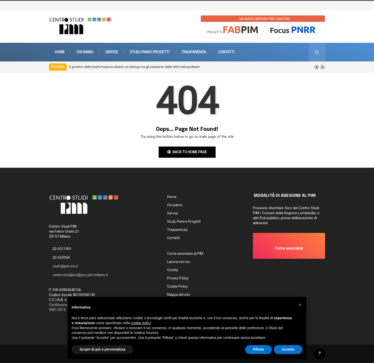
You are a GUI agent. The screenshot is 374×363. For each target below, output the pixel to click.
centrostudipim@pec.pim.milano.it (80, 275)
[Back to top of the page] (320, 353)
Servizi (111, 52)
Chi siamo (85, 52)
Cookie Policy (177, 286)
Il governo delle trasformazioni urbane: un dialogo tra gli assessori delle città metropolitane (134, 67)
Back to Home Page (187, 152)
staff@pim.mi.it (65, 266)
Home (60, 52)
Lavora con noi (178, 262)
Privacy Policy (177, 278)
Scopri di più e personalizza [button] (102, 349)
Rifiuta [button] (258, 349)
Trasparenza (193, 52)
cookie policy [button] (141, 323)
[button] (316, 67)
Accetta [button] (288, 349)
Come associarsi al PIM (185, 254)
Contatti (226, 52)
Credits (172, 270)
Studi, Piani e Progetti (149, 52)
